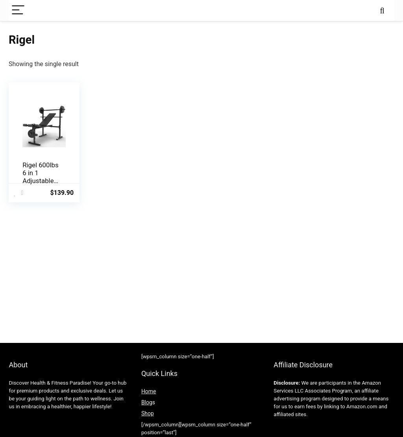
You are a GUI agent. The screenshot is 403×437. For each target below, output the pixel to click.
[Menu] (18, 10)
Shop (147, 413)
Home (148, 391)
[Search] (382, 10)
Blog (146, 402)
